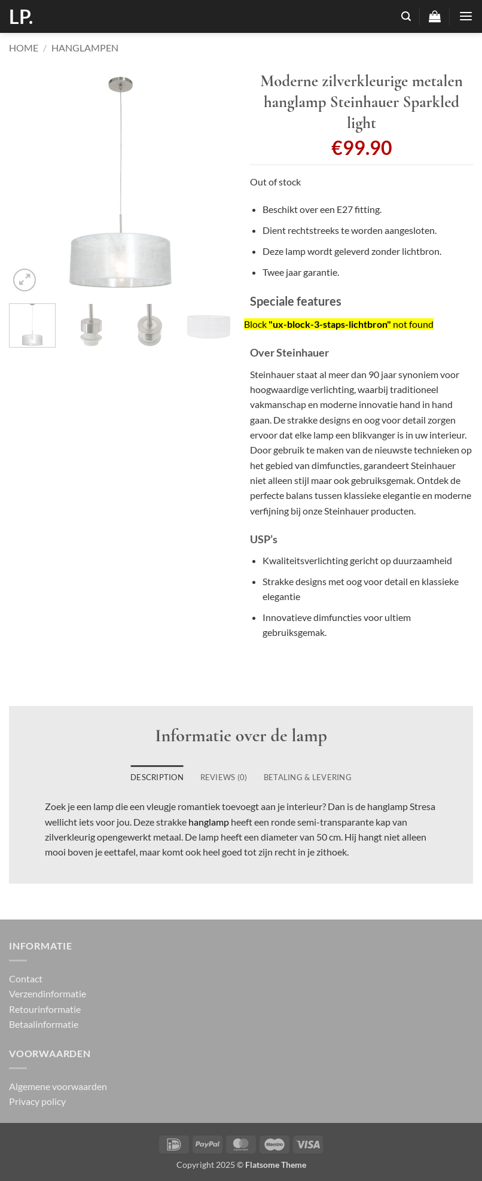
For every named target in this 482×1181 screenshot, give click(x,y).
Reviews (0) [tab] (224, 777)
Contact (25, 978)
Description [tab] (157, 777)
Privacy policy (37, 1101)
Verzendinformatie (47, 993)
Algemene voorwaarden (58, 1086)
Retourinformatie (45, 1009)
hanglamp (208, 821)
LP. (21, 16)
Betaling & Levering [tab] (308, 777)
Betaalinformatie (43, 1024)
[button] (406, 16)
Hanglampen (84, 47)
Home (23, 47)
